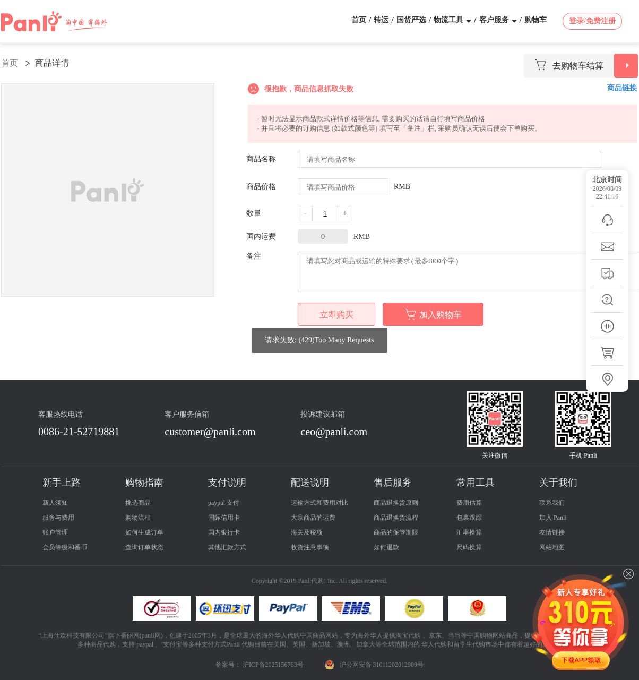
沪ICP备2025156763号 (273, 664)
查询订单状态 (144, 547)
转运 (381, 20)
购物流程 (138, 517)
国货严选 (411, 20)
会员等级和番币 (64, 547)
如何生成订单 (144, 532)
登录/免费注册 (592, 21)
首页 (358, 20)
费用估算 (469, 502)
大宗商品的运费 (313, 517)
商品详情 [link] (52, 62)
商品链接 (622, 88)
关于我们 (558, 482)
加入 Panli (553, 517)
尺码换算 (469, 547)
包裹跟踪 (469, 517)
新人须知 (55, 502)
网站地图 (552, 547)
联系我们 (552, 502)
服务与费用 (58, 517)
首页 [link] (9, 62)
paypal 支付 (223, 502)
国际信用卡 (224, 517)
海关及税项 (307, 532)
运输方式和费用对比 (319, 502)
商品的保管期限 (396, 532)
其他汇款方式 (227, 547)
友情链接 (552, 532)
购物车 (535, 20)
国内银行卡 (224, 532)
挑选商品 (138, 502)
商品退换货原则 (396, 502)
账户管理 (55, 532)
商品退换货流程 (396, 517)
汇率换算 (469, 532)
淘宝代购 (408, 635)
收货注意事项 (310, 547)
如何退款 (386, 547)
